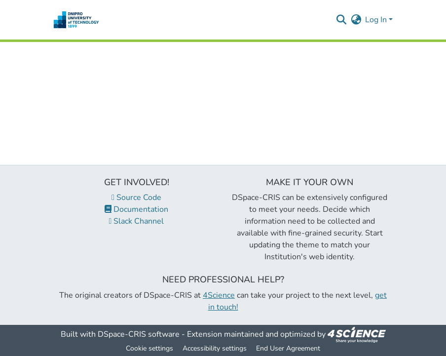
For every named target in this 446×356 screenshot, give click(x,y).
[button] (76, 20)
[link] (357, 334)
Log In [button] (377, 19)
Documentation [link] (136, 209)
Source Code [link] (136, 197)
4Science (219, 295)
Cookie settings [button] (149, 348)
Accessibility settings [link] (215, 348)
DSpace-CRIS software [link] (139, 334)
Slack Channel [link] (136, 221)
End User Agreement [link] (288, 348)
